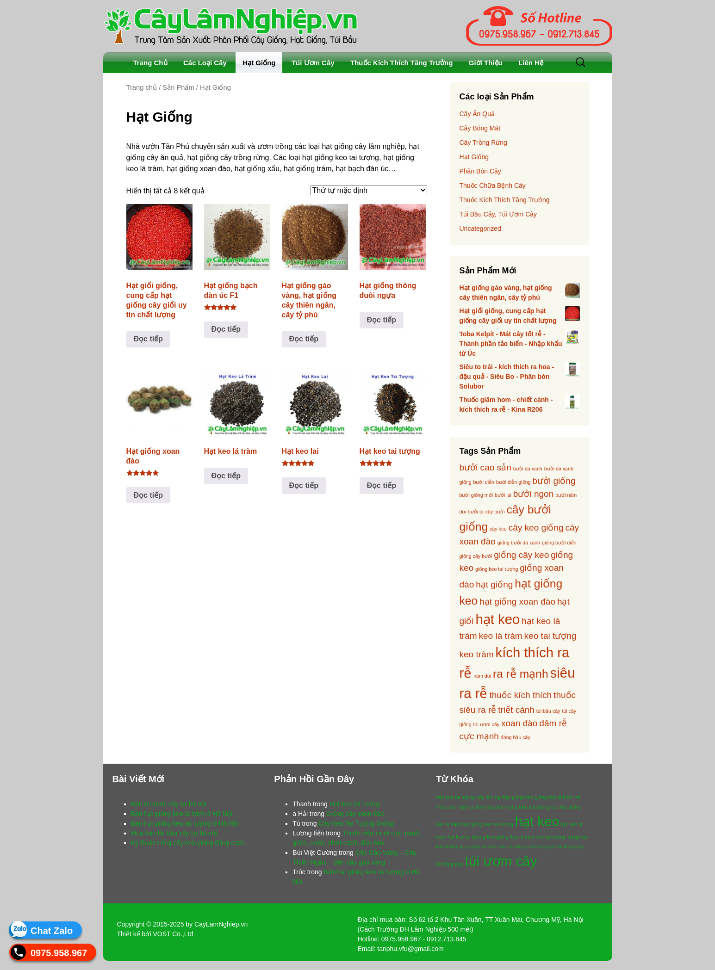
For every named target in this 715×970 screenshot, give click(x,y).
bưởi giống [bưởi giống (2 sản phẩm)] (553, 481)
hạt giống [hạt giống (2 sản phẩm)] (494, 584)
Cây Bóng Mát (480, 128)
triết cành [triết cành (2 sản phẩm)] (516, 710)
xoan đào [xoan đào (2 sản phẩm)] (519, 723)
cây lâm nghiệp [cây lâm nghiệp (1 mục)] (493, 797)
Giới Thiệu (486, 63)
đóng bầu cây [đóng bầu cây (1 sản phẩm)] (515, 737)
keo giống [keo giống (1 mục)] (497, 837)
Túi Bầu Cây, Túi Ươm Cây (498, 214)
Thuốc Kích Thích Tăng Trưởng (401, 63)
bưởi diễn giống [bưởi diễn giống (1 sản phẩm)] (513, 482)
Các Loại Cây (205, 63)
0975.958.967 (59, 952)
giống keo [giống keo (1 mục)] (522, 797)
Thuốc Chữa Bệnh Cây (493, 185)
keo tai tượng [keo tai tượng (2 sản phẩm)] (550, 636)
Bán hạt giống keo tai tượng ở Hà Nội (185, 823)
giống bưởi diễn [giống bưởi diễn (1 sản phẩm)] (559, 542)
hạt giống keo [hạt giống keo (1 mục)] (543, 806)
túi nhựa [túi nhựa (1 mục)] (532, 846)
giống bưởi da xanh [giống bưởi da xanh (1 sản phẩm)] (518, 542)
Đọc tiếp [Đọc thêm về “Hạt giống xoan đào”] (148, 495)
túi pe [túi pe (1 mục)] (549, 846)
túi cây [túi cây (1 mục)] (514, 846)
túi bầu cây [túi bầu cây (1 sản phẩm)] (548, 711)
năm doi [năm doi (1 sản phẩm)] (482, 676)
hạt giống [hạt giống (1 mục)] (516, 806)
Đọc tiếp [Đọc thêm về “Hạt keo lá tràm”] (226, 476)
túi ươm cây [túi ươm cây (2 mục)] (501, 861)
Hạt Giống (258, 63)
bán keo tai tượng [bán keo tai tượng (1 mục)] (455, 797)
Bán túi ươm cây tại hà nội (169, 804)
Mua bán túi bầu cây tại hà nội (174, 833)
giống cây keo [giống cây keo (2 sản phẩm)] (521, 555)
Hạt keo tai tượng (355, 804)
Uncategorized (480, 228)
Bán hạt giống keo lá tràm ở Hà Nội (182, 813)
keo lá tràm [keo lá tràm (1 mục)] (522, 837)
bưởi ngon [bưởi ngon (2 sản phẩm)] (533, 494)
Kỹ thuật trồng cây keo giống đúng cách (188, 842)
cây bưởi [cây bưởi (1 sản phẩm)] (495, 511)
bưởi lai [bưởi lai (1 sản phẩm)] (503, 495)
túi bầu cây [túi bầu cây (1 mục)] (494, 846)
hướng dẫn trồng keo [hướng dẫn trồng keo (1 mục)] (482, 806)
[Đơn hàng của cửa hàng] (368, 190)
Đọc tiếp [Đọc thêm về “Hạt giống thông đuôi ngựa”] (381, 320)
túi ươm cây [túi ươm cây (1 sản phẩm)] (486, 724)
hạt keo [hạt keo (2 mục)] (537, 821)
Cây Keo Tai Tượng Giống (355, 823)
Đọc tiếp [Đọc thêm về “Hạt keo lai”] (303, 485)
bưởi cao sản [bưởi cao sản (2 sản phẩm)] (485, 467)
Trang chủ (141, 87)
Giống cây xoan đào (355, 813)
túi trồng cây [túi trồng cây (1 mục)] (570, 846)
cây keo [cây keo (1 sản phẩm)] (498, 528)
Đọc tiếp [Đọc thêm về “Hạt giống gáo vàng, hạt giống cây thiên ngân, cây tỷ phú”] (303, 339)
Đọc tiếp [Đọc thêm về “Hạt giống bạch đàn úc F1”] (226, 329)
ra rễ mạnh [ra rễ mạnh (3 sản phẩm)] (520, 673)
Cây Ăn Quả (477, 113)
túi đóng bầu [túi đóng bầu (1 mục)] (449, 864)
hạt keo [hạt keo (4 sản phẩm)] (497, 619)
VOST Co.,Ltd (173, 934)
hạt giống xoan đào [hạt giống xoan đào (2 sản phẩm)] (517, 601)
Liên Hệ (530, 63)
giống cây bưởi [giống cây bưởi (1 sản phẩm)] (476, 556)
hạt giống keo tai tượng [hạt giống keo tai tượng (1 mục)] (487, 824)
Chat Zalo (52, 930)
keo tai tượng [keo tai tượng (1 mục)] (551, 837)
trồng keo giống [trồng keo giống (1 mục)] (463, 846)
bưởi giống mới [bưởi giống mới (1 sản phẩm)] (476, 495)
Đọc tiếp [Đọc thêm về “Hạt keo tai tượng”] (381, 485)
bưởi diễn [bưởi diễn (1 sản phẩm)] (483, 482)
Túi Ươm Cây (313, 63)
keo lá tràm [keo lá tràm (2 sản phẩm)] (500, 636)
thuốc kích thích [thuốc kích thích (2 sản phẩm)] (520, 695)
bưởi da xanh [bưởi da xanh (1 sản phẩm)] (527, 468)
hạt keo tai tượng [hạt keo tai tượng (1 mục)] (466, 837)
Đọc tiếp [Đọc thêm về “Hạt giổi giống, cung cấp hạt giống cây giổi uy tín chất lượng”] (148, 339)
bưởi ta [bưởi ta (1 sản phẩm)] (476, 511)
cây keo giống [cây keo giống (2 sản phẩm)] (536, 527)
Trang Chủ (150, 63)
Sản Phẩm (178, 87)
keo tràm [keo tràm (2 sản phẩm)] (477, 654)
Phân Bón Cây (480, 171)
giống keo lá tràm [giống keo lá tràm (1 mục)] (554, 797)
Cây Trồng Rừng (483, 142)
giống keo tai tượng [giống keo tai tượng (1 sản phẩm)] (496, 569)
